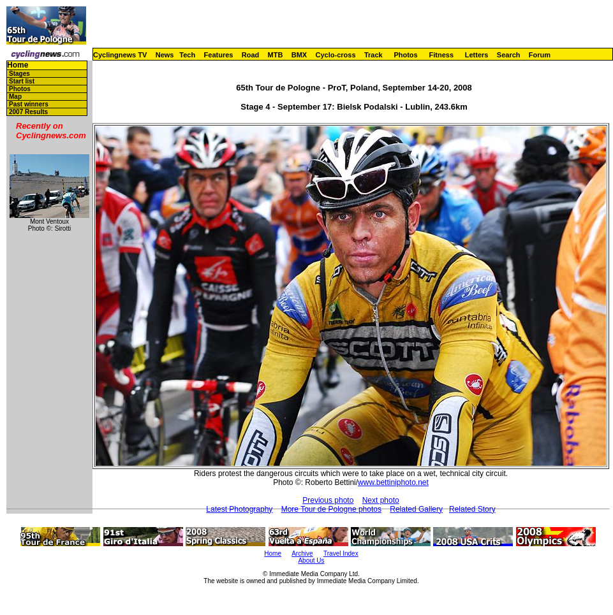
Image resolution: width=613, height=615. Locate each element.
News (165, 55)
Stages (19, 73)
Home (17, 65)
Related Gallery (416, 509)
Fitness (441, 55)
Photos (405, 55)
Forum (539, 55)
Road (251, 55)
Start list (21, 81)
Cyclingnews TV (120, 55)
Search (509, 55)
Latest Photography (239, 509)
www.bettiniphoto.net (393, 482)
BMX (299, 55)
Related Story (472, 509)
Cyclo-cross (336, 55)
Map (15, 96)
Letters (477, 55)
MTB (275, 55)
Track (373, 55)
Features (218, 55)
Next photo (380, 500)
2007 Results (28, 111)
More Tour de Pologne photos (331, 509)
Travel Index (340, 553)
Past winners (28, 104)
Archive (302, 553)
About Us (311, 560)
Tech (187, 55)
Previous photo (327, 500)
